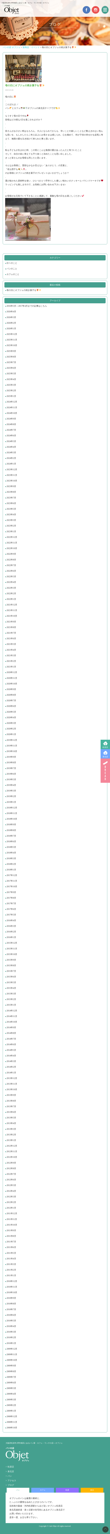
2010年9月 (11, 1298)
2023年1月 (11, 531)
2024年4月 (11, 447)
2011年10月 (12, 1225)
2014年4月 (11, 1056)
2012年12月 (12, 1146)
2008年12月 (12, 1416)
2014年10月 (12, 1022)
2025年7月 (11, 362)
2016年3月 (11, 926)
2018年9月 (11, 824)
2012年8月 (11, 1168)
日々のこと (12, 263)
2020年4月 (11, 717)
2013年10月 (12, 1089)
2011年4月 (11, 1259)
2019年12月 (12, 740)
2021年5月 (11, 644)
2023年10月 (12, 481)
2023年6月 (11, 503)
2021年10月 (12, 616)
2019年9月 (11, 757)
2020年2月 (11, 729)
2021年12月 (12, 605)
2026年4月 (11, 311)
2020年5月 (11, 712)
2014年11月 (12, 1016)
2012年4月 (11, 1191)
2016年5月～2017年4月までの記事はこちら (27, 306)
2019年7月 (11, 768)
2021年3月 (11, 655)
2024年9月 (11, 419)
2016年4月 (11, 920)
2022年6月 (11, 571)
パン (10, 1476)
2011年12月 (12, 1213)
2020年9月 (11, 689)
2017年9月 (11, 892)
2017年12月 (12, 875)
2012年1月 (11, 1208)
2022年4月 (11, 582)
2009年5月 (11, 1388)
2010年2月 (11, 1337)
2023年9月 (11, 486)
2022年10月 (12, 548)
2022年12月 (12, 537)
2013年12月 (12, 1078)
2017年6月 (11, 909)
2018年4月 (11, 853)
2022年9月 (11, 554)
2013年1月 (11, 1140)
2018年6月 (11, 841)
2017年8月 (11, 898)
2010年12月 (12, 1281)
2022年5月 (11, 576)
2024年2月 (11, 458)
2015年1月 (11, 1005)
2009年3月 (11, 1399)
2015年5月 (11, 982)
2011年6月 (11, 1247)
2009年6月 (11, 1383)
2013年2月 (11, 1135)
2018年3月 (11, 858)
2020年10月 (12, 684)
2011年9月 (11, 1230)
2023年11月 (12, 475)
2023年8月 (11, 492)
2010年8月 (11, 1304)
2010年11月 (12, 1287)
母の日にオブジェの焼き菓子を (24, 290)
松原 (67, 1490)
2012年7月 (11, 1174)
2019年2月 (11, 796)
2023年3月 (11, 520)
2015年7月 (11, 971)
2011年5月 (11, 1253)
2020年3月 (11, 723)
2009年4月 (11, 1394)
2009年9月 (11, 1366)
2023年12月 (12, 469)
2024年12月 (12, 402)
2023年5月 (11, 509)
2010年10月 (12, 1292)
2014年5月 (11, 1050)
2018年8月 (11, 830)
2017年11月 (12, 881)
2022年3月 (11, 588)
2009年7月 (11, 1377)
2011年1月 (11, 1275)
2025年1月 (11, 396)
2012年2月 (11, 1202)
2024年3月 (11, 452)
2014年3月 (11, 1061)
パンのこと (12, 269)
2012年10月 (12, 1157)
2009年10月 (12, 1360)
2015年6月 (11, 977)
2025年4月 (11, 379)
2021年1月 (11, 667)
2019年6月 (11, 774)
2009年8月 (11, 1371)
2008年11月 (12, 1422)
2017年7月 (11, 903)
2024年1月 (11, 464)
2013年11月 (12, 1084)
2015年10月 (12, 954)
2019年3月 (11, 791)
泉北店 (105, 757)
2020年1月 (11, 734)
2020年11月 (12, 678)
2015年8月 (11, 965)
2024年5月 (11, 441)
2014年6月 (11, 1044)
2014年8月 (11, 1033)
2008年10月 (12, 1428)
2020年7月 (11, 700)
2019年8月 (11, 762)
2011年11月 (12, 1219)
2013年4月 (11, 1123)
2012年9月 (11, 1163)
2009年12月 (12, 1349)
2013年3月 (11, 1129)
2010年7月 (11, 1309)
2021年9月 (11, 622)
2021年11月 (12, 610)
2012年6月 (11, 1180)
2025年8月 (11, 357)
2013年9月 (11, 1095)
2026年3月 (11, 317)
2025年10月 (12, 345)
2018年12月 (12, 808)
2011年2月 (11, 1270)
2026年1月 (11, 328)
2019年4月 (11, 785)
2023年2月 (11, 526)
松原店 (105, 747)
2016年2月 (11, 932)
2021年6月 (11, 638)
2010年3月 (11, 1332)
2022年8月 (11, 560)
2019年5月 (11, 779)
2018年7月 (11, 836)
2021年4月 (11, 650)
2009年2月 (11, 1405)
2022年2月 (11, 593)
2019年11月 (12, 746)
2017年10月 (12, 886)
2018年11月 (12, 813)
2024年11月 (12, 407)
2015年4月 (11, 988)
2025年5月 (11, 373)
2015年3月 (11, 994)
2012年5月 (11, 1185)
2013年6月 (11, 1112)
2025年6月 (11, 368)
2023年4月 (11, 514)
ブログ (11, 1485)
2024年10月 (12, 413)
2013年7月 (11, 1106)
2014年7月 (11, 1039)
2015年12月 (12, 943)
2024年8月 (11, 424)
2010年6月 (11, 1315)
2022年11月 (12, 543)
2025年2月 (11, 390)
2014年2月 (11, 1067)
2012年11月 (12, 1151)
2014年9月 (11, 1027)
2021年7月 (11, 633)
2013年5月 (11, 1118)
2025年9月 (11, 351)
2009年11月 (12, 1354)
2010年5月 (11, 1321)
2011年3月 (11, 1264)
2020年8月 (11, 695)
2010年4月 (11, 1326)
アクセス (12, 1480)
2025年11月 (12, 340)
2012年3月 (11, 1197)
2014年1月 (11, 1073)
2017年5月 (11, 915)
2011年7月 (11, 1242)
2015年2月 (11, 999)
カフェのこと (13, 274)
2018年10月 (12, 819)
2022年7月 (11, 565)
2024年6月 (11, 435)
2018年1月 (11, 870)
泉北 (92, 1490)
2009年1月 (11, 1411)
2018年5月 (11, 847)
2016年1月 (11, 937)
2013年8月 (11, 1101)
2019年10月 (12, 751)
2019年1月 (11, 802)
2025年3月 (11, 385)
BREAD (105, 771)
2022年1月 (11, 599)
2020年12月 (12, 672)
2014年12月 (12, 1011)
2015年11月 (12, 949)
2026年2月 (11, 323)
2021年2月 (11, 661)
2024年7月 (11, 430)
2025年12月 (12, 334)
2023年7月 (11, 498)
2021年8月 (11, 627)
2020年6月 (11, 706)
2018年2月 (11, 864)
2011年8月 (11, 1236)
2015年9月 (11, 960)
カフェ (42, 1490)
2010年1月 (11, 1343)
